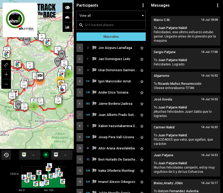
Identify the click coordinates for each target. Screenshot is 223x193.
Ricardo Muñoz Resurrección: (180, 84)
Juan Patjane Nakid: (173, 28)
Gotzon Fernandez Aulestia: (178, 191)
